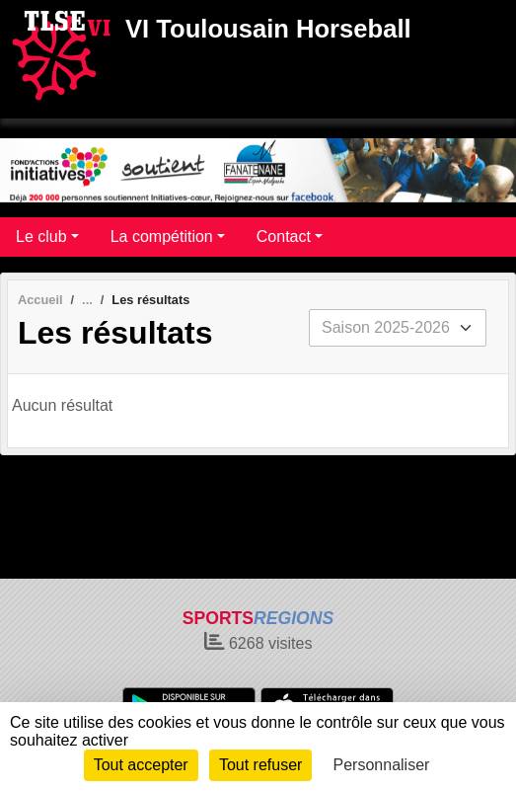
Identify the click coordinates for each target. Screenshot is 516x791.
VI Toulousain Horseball (268, 28)
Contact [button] (284, 236)
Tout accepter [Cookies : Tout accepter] (141, 764)
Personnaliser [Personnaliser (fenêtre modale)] (381, 764)
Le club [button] (41, 236)
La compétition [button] (162, 236)
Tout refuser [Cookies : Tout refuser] (260, 764)
